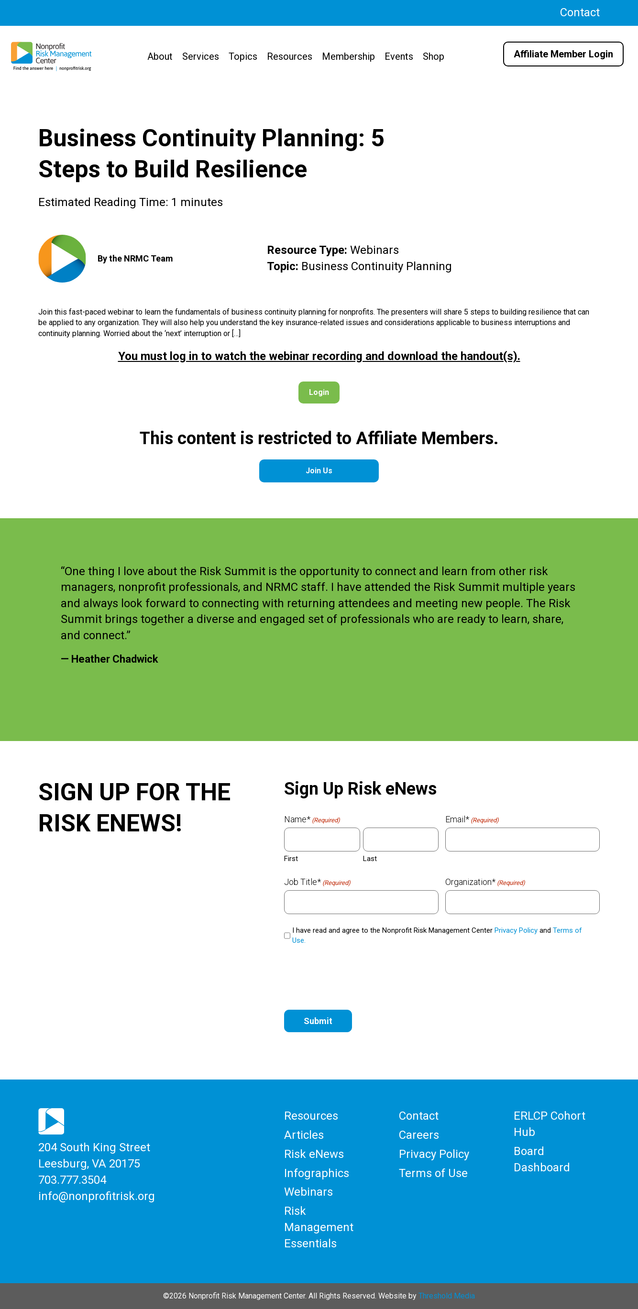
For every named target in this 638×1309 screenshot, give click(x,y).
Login (319, 392)
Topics (243, 56)
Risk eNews (314, 1154)
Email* (472, 819)
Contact (580, 12)
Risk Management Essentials (318, 1226)
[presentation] (356, 975)
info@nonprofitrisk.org (96, 1195)
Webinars (308, 1192)
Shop (433, 56)
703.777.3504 (72, 1180)
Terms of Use (433, 1172)
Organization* (485, 882)
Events (399, 56)
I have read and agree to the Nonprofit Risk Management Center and (437, 935)
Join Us (319, 470)
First (291, 858)
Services (200, 56)
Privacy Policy (516, 930)
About (160, 56)
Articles (304, 1135)
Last (370, 858)
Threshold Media (446, 1295)
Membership (348, 56)
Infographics (316, 1172)
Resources (289, 56)
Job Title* (317, 882)
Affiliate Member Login (563, 54)
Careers (419, 1135)
